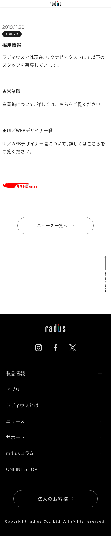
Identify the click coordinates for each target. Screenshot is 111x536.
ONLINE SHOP (54, 469)
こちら (61, 104)
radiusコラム (54, 453)
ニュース (54, 421)
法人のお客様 (52, 498)
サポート (54, 437)
